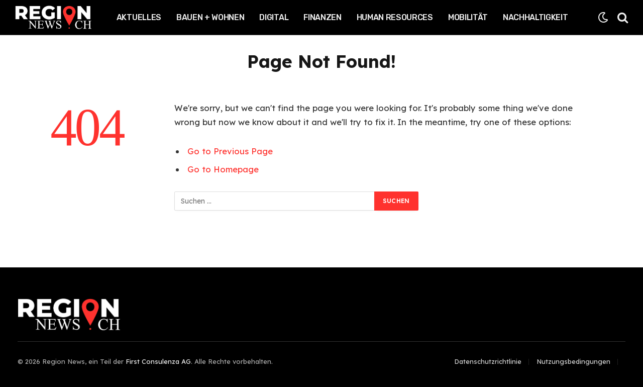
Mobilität (468, 17)
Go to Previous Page (230, 151)
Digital (273, 17)
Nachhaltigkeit (535, 17)
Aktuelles (139, 17)
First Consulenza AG (158, 361)
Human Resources (395, 17)
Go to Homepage (223, 169)
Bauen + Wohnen (210, 17)
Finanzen (322, 17)
